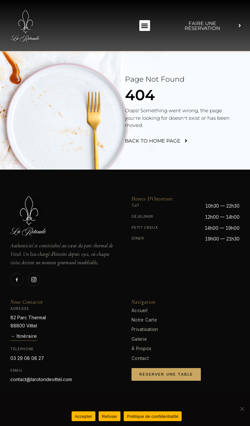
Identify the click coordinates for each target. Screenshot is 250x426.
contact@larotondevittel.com (41, 379)
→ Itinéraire (23, 336)
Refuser (109, 416)
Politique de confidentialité (152, 416)
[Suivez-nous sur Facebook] (16, 279)
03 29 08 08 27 (27, 358)
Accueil (139, 310)
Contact (140, 358)
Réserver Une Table (166, 374)
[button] (144, 25)
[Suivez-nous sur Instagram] (33, 279)
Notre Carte (144, 320)
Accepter (83, 416)
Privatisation (145, 329)
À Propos (141, 348)
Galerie (139, 339)
